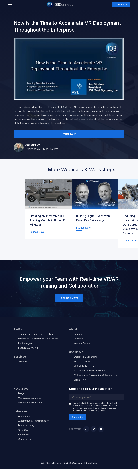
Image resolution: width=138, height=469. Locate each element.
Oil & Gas (23, 430)
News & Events (82, 343)
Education (23, 434)
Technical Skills (82, 361)
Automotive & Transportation (33, 420)
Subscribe (77, 417)
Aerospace (24, 416)
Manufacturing (26, 425)
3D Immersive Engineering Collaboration (95, 375)
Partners (78, 338)
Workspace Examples (29, 398)
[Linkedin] (86, 429)
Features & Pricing (28, 348)
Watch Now (69, 133)
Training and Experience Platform (36, 334)
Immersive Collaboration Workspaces (38, 338)
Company (79, 334)
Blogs (21, 393)
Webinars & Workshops (30, 402)
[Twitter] (94, 429)
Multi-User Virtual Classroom (89, 370)
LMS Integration (26, 343)
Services (23, 361)
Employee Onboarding (85, 356)
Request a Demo (69, 297)
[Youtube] (101, 429)
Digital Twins (81, 379)
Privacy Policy (90, 463)
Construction (25, 439)
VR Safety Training (84, 366)
